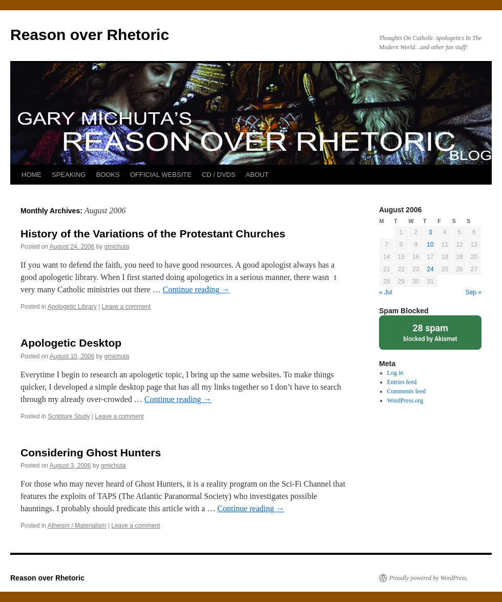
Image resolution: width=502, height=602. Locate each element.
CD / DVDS (219, 174)
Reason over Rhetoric (89, 34)
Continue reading (196, 289)
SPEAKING (69, 174)
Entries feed (402, 382)
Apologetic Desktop (70, 343)
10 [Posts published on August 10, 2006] (430, 244)
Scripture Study (69, 416)
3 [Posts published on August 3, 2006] (430, 232)
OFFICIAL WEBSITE (161, 174)
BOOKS (107, 174)
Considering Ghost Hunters (90, 452)
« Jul (385, 292)
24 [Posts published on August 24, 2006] (430, 269)
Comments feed (406, 391)
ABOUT (257, 174)
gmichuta (117, 246)
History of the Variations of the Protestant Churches (152, 233)
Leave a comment (126, 306)
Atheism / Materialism (77, 525)
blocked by (430, 332)
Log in (395, 372)
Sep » (474, 292)
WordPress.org (405, 400)
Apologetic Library (72, 306)
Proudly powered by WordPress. (428, 577)
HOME (31, 174)
